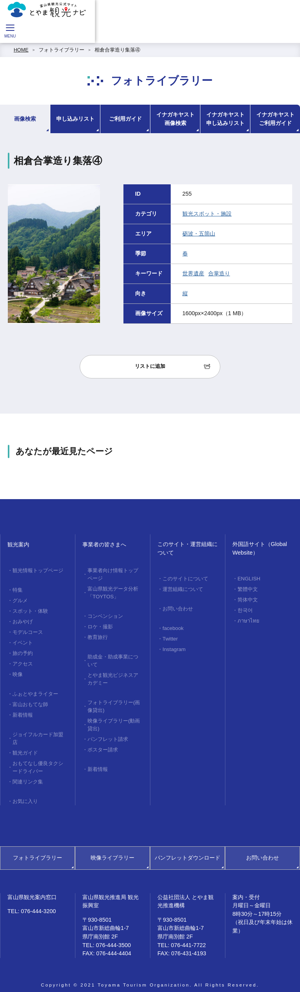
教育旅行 (98, 634)
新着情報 (22, 709)
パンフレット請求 (108, 732)
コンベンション (105, 614)
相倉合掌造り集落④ (117, 50)
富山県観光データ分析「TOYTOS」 (113, 591)
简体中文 (248, 598)
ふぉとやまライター (35, 689)
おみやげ (22, 620)
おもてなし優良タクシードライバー (37, 759)
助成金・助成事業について (113, 657)
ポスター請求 (103, 742)
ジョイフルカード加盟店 (37, 732)
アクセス (22, 660)
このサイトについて (185, 578)
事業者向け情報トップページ (113, 573)
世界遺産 (193, 273)
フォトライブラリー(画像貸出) (114, 701)
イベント (22, 639)
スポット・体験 (30, 609)
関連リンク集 (27, 773)
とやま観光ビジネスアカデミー (113, 674)
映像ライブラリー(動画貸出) (114, 718)
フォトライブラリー (61, 50)
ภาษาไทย (247, 618)
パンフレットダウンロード (187, 849)
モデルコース (27, 630)
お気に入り (25, 793)
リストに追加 (150, 366)
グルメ (20, 599)
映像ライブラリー (112, 849)
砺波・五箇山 (198, 233)
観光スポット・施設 (207, 214)
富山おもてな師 (30, 699)
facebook (172, 626)
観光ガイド (25, 746)
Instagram (173, 646)
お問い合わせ (177, 607)
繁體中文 (248, 588)
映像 (17, 670)
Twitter (169, 636)
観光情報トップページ (37, 570)
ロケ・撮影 (100, 624)
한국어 (245, 608)
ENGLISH (248, 578)
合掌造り (219, 273)
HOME (21, 50)
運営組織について (182, 588)
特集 (17, 589)
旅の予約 (22, 650)
